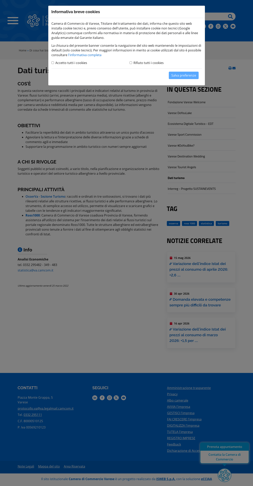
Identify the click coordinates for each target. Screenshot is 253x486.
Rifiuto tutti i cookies (148, 63)
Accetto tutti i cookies (71, 63)
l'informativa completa (84, 55)
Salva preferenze (183, 75)
